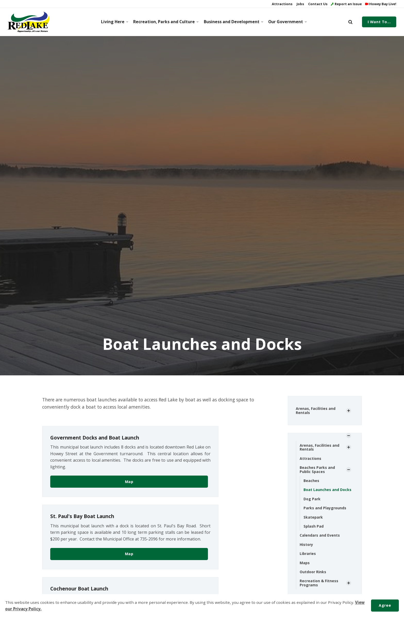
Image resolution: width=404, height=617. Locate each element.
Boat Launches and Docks (327, 489)
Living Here (114, 21)
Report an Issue (346, 4)
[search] (350, 22)
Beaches (311, 480)
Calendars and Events (320, 535)
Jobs (300, 4)
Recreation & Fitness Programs (319, 582)
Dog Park (312, 498)
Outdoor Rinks (313, 571)
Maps (305, 562)
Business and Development (232, 21)
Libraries (308, 553)
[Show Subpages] (348, 410)
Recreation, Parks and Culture (164, 21)
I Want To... (379, 21)
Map (129, 481)
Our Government (287, 21)
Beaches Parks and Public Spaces (317, 469)
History (306, 544)
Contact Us (317, 4)
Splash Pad (314, 526)
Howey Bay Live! (380, 4)
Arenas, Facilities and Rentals (315, 410)
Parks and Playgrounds (325, 507)
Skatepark (313, 517)
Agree (385, 605)
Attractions (281, 4)
